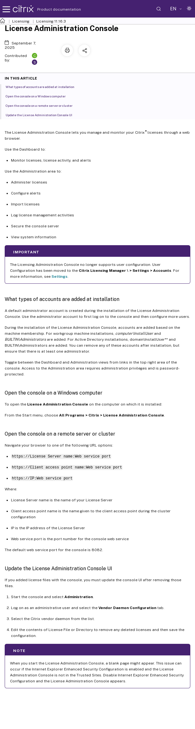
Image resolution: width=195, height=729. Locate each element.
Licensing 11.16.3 (51, 21)
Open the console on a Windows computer (39, 96)
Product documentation (51, 9)
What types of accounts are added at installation (43, 86)
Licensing (20, 21)
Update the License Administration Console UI (42, 114)
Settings (60, 276)
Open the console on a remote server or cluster (42, 105)
